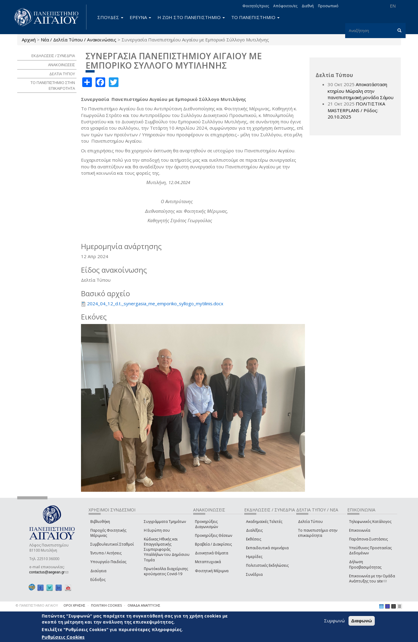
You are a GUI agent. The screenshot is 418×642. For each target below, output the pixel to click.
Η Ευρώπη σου (157, 530)
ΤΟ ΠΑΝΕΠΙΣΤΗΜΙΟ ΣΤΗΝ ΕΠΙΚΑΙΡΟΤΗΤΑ (53, 85)
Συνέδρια (254, 574)
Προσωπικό (328, 5)
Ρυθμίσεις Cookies (63, 637)
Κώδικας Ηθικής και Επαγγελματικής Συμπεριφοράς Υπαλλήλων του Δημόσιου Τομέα (167, 550)
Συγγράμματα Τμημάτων (165, 521)
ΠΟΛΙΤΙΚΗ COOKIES (106, 605)
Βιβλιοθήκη (100, 521)
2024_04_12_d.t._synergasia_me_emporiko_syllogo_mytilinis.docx (155, 303)
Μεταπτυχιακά (208, 561)
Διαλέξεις (254, 530)
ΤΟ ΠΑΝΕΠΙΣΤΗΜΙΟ (255, 17)
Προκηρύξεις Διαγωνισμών (206, 524)
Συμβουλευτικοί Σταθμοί (112, 544)
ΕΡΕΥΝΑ (140, 17)
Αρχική (29, 40)
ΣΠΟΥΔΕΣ (110, 17)
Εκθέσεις (253, 539)
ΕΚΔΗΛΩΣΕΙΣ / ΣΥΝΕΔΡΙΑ (53, 55)
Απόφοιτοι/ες (285, 5)
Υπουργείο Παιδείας (108, 561)
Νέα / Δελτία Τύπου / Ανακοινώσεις (78, 40)
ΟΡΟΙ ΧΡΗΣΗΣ (74, 605)
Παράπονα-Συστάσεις (368, 539)
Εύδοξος (97, 579)
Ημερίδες (254, 556)
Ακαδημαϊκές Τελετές (264, 521)
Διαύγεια (98, 570)
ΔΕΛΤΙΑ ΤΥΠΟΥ (62, 73)
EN (393, 6)
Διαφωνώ (361, 621)
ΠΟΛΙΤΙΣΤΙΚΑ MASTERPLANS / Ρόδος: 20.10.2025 (356, 110)
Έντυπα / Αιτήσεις (106, 553)
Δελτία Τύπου (310, 521)
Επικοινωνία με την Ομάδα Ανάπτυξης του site (372, 578)
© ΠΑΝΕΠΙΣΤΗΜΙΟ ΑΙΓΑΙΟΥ (37, 605)
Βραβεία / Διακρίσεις (213, 544)
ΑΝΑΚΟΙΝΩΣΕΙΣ (61, 64)
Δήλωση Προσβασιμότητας (365, 564)
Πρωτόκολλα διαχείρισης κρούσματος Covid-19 (166, 571)
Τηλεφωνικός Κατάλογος (370, 521)
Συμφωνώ (334, 621)
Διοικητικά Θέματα (211, 553)
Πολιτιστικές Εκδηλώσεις (267, 565)
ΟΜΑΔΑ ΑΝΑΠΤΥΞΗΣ (144, 605)
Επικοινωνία (359, 530)
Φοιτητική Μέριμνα (211, 570)
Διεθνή (308, 5)
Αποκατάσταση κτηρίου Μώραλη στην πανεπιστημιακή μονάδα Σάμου (361, 90)
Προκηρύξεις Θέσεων (213, 535)
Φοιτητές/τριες (255, 5)
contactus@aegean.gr (49, 572)
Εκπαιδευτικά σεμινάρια (267, 547)
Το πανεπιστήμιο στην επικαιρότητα (317, 533)
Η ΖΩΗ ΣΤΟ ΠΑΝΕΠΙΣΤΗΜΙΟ (191, 17)
